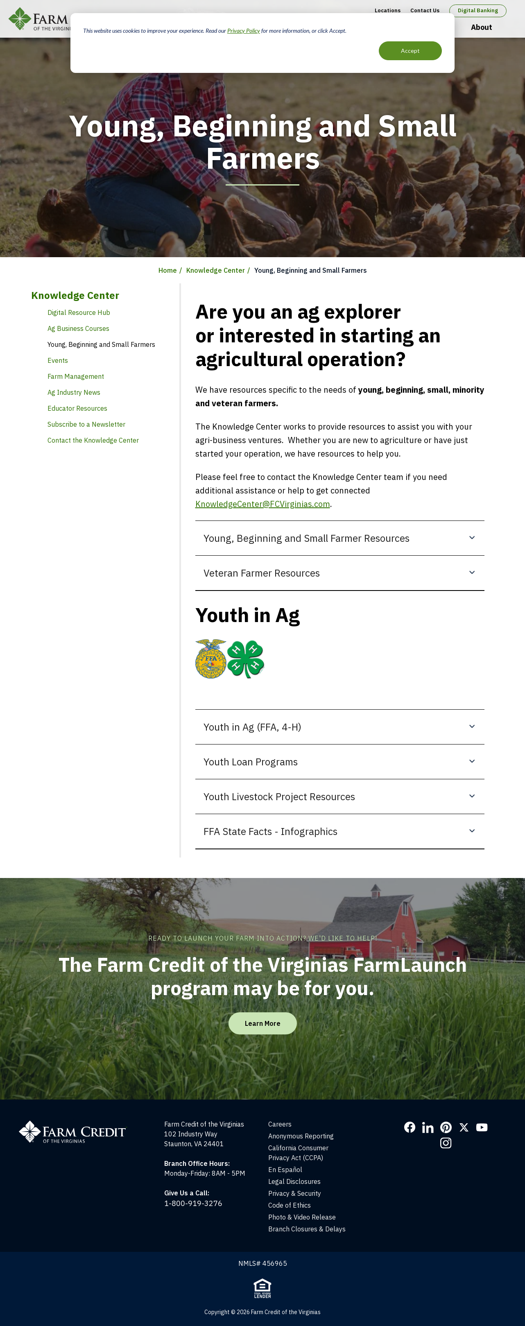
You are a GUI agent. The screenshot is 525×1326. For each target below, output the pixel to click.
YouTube (482, 1127)
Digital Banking (478, 10)
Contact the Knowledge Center (93, 440)
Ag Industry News (74, 392)
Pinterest (446, 1127)
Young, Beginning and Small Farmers (101, 344)
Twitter (464, 1127)
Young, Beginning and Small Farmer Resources (307, 538)
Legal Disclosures (294, 1181)
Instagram (446, 1143)
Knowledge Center (215, 270)
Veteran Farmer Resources (262, 572)
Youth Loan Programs (251, 761)
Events (58, 360)
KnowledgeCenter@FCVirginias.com (262, 503)
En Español (285, 1169)
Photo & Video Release (302, 1217)
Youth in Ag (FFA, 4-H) (252, 726)
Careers (280, 1124)
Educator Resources (77, 408)
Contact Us (424, 10)
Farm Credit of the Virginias (67, 19)
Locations (388, 10)
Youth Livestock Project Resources (279, 796)
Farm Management (76, 376)
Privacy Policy (243, 30)
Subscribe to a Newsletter (86, 424)
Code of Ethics (289, 1205)
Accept (410, 50)
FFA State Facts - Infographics (270, 831)
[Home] (77, 1124)
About (481, 27)
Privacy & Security (294, 1193)
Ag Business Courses (78, 328)
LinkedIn (428, 1127)
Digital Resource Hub (79, 312)
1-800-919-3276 (193, 1203)
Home (167, 270)
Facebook (410, 1127)
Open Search (509, 28)
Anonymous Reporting (301, 1136)
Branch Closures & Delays (307, 1229)
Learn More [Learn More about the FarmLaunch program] (263, 1023)
